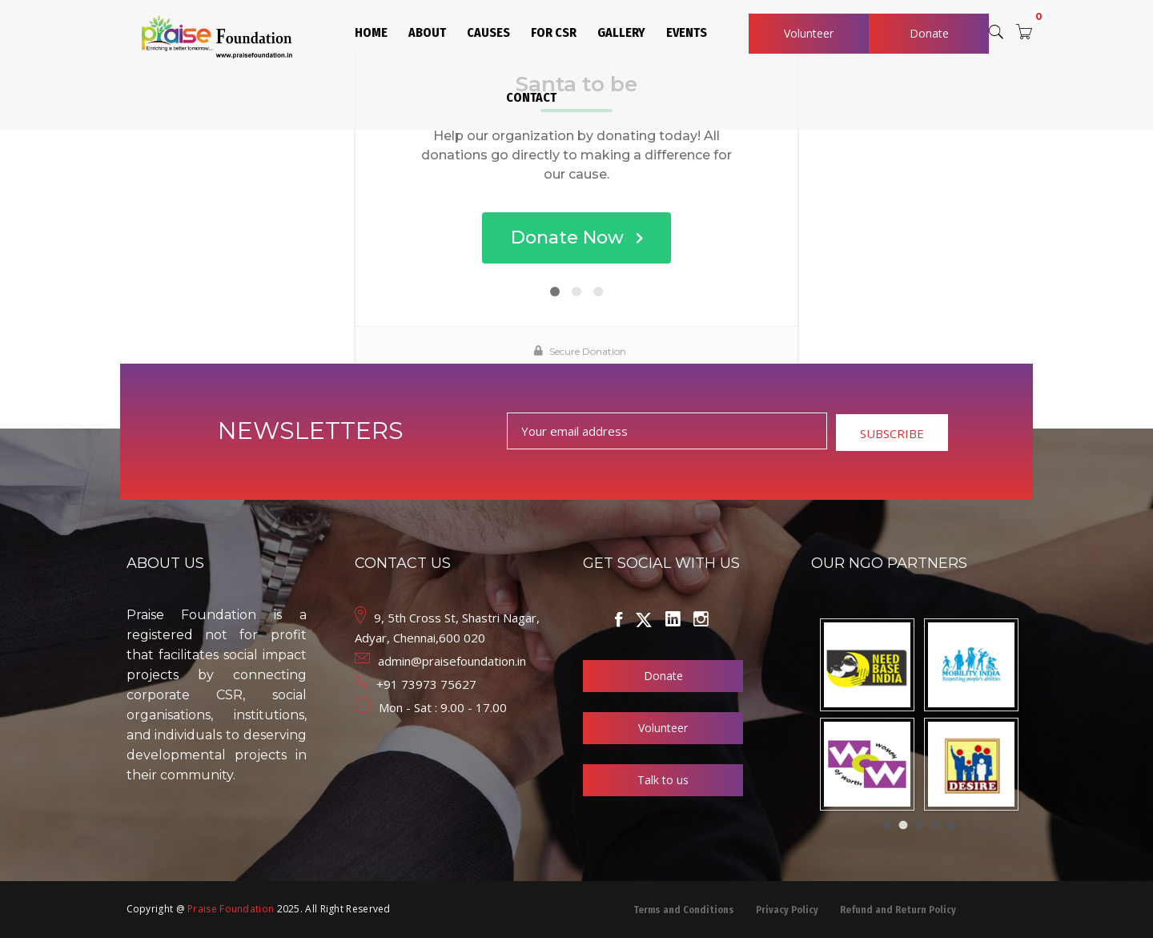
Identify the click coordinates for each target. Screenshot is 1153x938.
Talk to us (663, 779)
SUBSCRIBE (892, 433)
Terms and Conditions (683, 910)
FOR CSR (553, 32)
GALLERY (621, 32)
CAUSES (488, 32)
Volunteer (809, 33)
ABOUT (427, 32)
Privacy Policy (787, 910)
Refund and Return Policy (898, 910)
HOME (371, 32)
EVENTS (686, 32)
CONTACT (531, 97)
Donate (929, 33)
